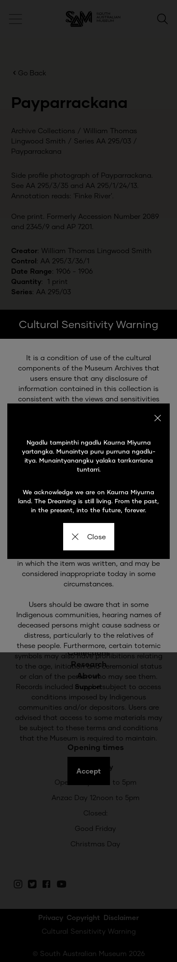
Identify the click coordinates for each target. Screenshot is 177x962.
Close (89, 536)
